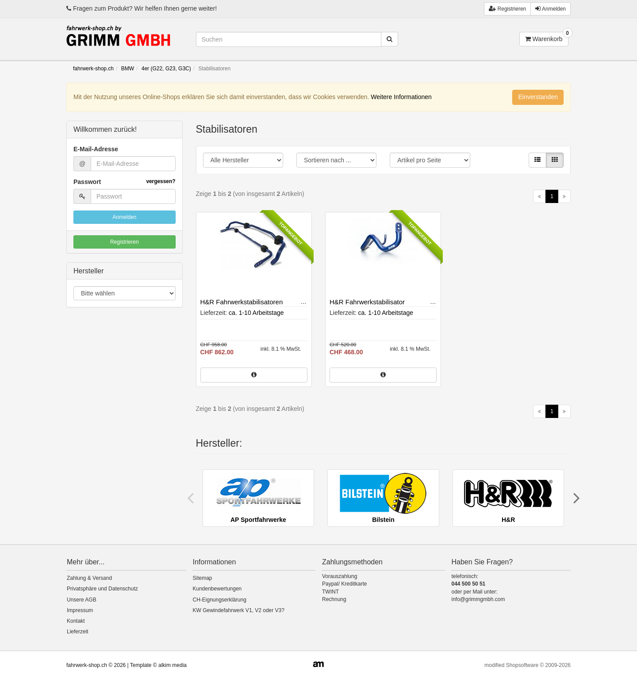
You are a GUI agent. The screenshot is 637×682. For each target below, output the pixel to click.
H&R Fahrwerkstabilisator (367, 302)
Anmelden (550, 8)
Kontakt (76, 621)
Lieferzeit (77, 631)
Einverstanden (538, 96)
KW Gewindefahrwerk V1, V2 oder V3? (238, 610)
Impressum (80, 610)
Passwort (124, 181)
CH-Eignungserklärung (219, 600)
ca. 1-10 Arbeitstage (256, 312)
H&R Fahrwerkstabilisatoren (241, 302)
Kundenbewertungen (217, 589)
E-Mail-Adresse (95, 149)
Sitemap (202, 578)
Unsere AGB (81, 600)
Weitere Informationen (401, 96)
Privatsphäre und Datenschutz (102, 589)
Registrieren (124, 242)
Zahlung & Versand (89, 578)
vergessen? (160, 181)
